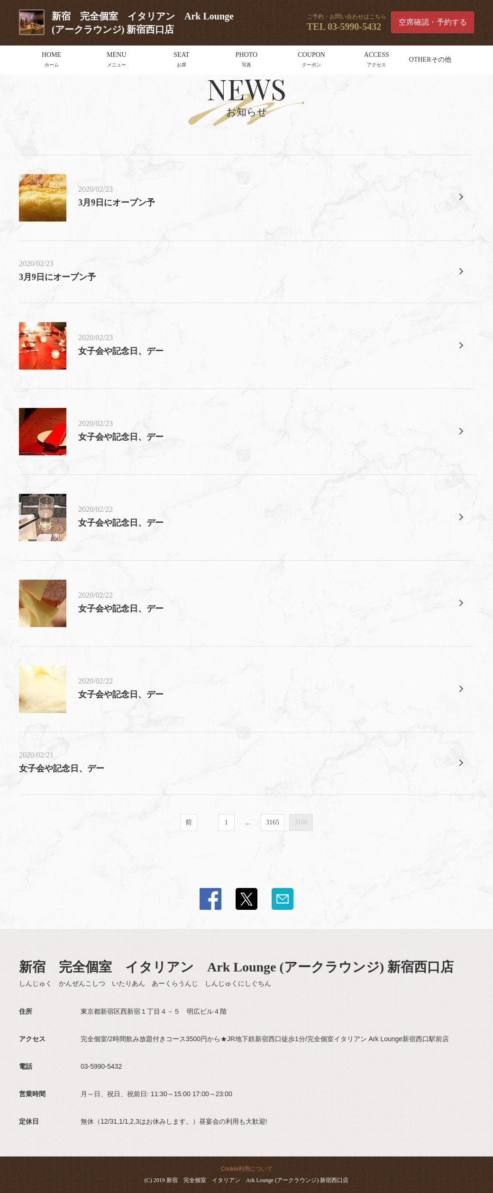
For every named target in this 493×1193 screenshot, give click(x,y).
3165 (272, 822)
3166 (301, 822)
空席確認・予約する (433, 22)
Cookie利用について (246, 1168)
